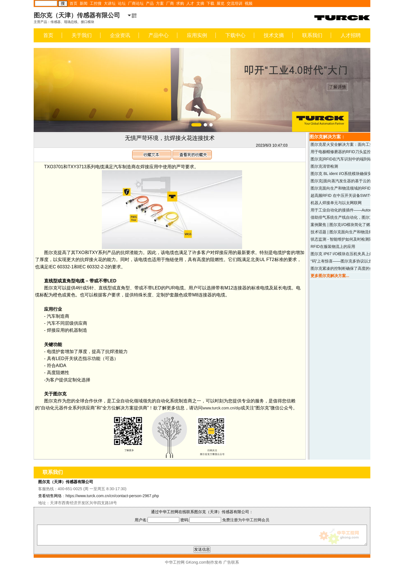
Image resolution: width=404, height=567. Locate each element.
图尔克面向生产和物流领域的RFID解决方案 (349, 188)
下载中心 (235, 35)
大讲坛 (110, 3)
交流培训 (234, 3)
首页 (73, 3)
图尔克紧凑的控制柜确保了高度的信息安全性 (350, 268)
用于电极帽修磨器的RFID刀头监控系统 (345, 151)
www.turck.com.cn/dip (221, 408)
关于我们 (82, 35)
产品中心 (158, 35)
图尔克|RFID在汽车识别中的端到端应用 (345, 159)
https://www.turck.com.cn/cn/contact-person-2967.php (112, 496)
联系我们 (312, 35)
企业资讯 (120, 35)
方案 (160, 3)
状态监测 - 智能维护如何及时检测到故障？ (348, 239)
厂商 (170, 3)
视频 (248, 3)
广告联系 (231, 562)
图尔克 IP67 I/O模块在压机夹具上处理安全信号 (352, 254)
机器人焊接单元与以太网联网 (336, 202)
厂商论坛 (136, 3)
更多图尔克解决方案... (330, 275)
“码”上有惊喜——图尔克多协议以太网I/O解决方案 (354, 261)
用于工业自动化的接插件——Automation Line (350, 210)
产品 (150, 3)
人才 (190, 3)
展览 (220, 3)
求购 (180, 3)
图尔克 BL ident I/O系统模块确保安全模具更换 (351, 173)
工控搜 (96, 3)
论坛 (122, 3)
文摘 (200, 3)
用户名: (157, 520)
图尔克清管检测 (324, 166)
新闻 (84, 3)
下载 (210, 3)
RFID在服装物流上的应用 (333, 246)
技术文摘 (274, 35)
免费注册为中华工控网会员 (245, 520)
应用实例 (197, 35)
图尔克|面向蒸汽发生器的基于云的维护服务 (348, 181)
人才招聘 (351, 35)
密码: (201, 520)
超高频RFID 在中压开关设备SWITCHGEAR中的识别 (356, 195)
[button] (196, 124)
